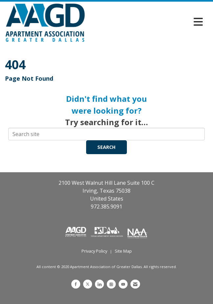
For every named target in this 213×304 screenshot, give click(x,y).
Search (106, 147)
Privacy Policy (94, 251)
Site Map (123, 251)
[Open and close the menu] (145, 22)
